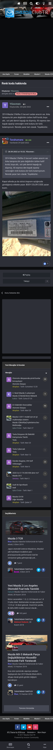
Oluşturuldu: (20, 107)
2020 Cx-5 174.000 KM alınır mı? (25, 473)
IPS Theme (11, 732)
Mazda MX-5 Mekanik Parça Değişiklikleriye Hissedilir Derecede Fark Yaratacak (24, 657)
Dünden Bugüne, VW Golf (22, 461)
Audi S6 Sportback (20, 485)
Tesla (14, 440)
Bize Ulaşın (42, 732)
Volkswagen (17, 464)
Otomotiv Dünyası (19, 384)
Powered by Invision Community (26, 738)
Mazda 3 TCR (15, 538)
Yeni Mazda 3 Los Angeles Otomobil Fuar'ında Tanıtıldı (23, 587)
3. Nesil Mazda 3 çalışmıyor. (23, 393)
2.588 (28, 140)
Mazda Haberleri (19, 542)
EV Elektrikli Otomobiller (22, 405)
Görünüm (31, 732)
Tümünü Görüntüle (26, 708)
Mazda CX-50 (17, 497)
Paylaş (26, 275)
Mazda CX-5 (16, 476)
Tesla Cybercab (18, 449)
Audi (14, 488)
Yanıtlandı (19, 143)
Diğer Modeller (17, 500)
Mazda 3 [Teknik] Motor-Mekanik (24, 396)
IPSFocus (21, 732)
